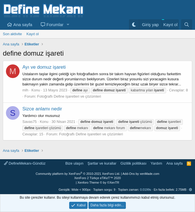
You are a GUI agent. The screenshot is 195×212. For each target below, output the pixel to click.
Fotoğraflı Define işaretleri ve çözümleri (69, 96)
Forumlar (54, 24)
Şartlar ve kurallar (102, 163)
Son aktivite (12, 34)
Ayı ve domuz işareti (44, 67)
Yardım (156, 163)
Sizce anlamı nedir (42, 109)
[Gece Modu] (134, 24)
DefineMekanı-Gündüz (25, 163)
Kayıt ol (32, 34)
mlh (25, 90)
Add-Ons (128, 173)
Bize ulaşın (74, 163)
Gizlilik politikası (133, 163)
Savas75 (29, 121)
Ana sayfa (22, 24)
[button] (68, 24)
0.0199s (145, 189)
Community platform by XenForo (78, 173)
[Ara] (186, 24)
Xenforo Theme (98, 182)
